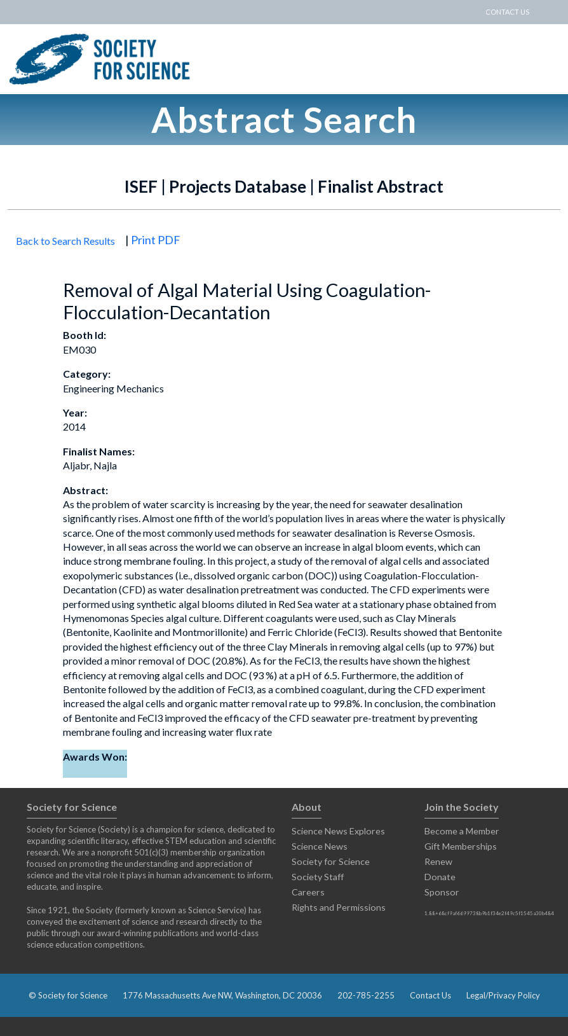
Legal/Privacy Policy (503, 995)
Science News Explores (338, 830)
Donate (440, 876)
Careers (308, 892)
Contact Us (430, 995)
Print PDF (155, 240)
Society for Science (331, 861)
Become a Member (461, 830)
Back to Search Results (65, 241)
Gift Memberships (460, 846)
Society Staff (318, 876)
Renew (438, 861)
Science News (320, 846)
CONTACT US (507, 12)
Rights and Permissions (339, 907)
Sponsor (441, 892)
